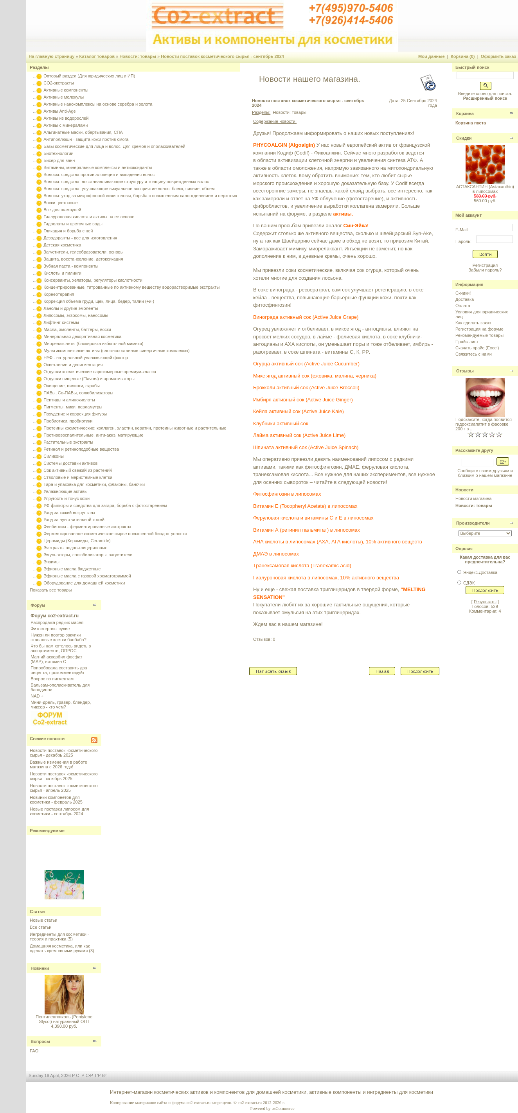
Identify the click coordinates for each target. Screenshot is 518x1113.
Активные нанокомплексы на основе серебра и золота (97, 104)
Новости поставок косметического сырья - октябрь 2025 (63, 776)
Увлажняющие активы (65, 491)
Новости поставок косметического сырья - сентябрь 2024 (222, 56)
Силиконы (53, 456)
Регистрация (485, 265)
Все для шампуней (62, 209)
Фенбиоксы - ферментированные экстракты (87, 526)
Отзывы (465, 371)
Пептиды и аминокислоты (69, 399)
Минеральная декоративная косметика (82, 336)
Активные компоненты (65, 90)
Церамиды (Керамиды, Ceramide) (77, 540)
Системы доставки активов (70, 463)
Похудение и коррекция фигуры (75, 414)
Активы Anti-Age (59, 111)
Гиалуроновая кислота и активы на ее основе (88, 216)
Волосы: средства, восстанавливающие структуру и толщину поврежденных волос (126, 181)
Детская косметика (62, 245)
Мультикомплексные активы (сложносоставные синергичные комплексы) (116, 350)
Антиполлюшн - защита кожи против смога (85, 139)
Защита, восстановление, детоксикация (83, 259)
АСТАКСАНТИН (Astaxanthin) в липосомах (485, 189)
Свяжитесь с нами (473, 354)
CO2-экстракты (58, 83)
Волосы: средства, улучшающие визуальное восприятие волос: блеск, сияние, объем (128, 188)
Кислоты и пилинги (62, 273)
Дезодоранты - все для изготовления (80, 238)
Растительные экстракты (68, 442)
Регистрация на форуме (479, 329)
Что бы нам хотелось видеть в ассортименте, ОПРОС (61, 648)
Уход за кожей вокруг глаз (69, 512)
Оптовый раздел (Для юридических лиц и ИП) (89, 76)
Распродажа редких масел (57, 622)
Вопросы (40, 1041)
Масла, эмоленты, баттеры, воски (77, 329)
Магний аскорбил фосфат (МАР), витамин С (56, 659)
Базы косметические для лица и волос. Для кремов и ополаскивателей (114, 146)
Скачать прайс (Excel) (477, 347)
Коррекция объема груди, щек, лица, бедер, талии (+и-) (98, 301)
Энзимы (51, 561)
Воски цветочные (60, 202)
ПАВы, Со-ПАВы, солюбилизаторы (78, 392)
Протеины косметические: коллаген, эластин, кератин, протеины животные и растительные (134, 428)
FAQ (34, 1050)
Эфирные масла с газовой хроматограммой (87, 576)
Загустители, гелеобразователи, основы (83, 252)
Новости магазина (473, 498)
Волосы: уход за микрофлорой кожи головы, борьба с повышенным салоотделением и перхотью (140, 195)
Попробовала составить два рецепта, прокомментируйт (59, 670)
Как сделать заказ (473, 322)
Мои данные (431, 56)
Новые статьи (43, 920)
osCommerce (283, 1108)
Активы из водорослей (65, 118)
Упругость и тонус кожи (66, 498)
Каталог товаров (97, 56)
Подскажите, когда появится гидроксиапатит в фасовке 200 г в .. (483, 424)
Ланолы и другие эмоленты (70, 308)
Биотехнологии (58, 153)
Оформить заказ (498, 56)
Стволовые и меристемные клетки (77, 477)
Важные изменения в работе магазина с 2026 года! (58, 764)
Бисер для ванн (59, 160)
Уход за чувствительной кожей (73, 519)
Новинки (40, 968)
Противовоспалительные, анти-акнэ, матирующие (93, 435)
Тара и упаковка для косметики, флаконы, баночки (94, 484)
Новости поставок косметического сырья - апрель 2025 (63, 788)
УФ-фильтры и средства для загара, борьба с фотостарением (105, 505)
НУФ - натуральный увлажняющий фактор (85, 357)
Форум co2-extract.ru (55, 616)
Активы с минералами (65, 125)
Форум (38, 605)
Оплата (462, 305)
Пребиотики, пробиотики (67, 421)
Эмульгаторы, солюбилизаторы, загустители (87, 554)
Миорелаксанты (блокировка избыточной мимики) (93, 343)
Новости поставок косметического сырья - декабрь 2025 (63, 752)
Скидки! (463, 293)
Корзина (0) (463, 56)
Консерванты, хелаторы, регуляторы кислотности (92, 280)
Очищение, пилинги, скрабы (71, 385)
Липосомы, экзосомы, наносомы (75, 315)
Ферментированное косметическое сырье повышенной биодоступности (115, 533)
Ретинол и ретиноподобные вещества (81, 449)
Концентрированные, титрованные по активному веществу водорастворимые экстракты (131, 287)
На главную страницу (51, 56)
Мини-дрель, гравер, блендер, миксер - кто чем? (61, 704)
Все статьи (40, 927)
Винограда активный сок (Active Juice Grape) (306, 317)
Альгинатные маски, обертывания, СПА (83, 132)
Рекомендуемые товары (479, 335)
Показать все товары (51, 590)
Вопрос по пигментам (52, 678)
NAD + (37, 696)
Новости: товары (137, 56)
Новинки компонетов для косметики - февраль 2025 (56, 799)
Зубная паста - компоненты (70, 266)
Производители (473, 523)
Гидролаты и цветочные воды (73, 223)
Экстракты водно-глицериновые (75, 547)
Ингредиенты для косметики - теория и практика (59, 936)
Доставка (464, 299)
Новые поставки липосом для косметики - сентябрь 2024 (59, 811)
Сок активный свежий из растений (77, 470)
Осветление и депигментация (73, 364)
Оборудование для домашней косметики (84, 583)
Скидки (463, 138)
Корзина (465, 113)
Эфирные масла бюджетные (72, 568)
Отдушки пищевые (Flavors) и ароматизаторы (89, 378)
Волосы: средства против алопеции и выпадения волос (99, 174)
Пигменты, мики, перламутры (72, 407)
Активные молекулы (63, 97)
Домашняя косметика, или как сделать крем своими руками (60, 948)
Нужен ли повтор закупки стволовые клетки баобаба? (58, 637)
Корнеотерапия (58, 294)
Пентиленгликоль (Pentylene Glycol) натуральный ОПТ (64, 1019)
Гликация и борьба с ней (68, 230)
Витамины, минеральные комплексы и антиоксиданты (97, 167)
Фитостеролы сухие (50, 628)
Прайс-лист (466, 341)
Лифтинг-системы (61, 322)
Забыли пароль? (485, 270)
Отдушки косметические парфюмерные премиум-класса (99, 371)
